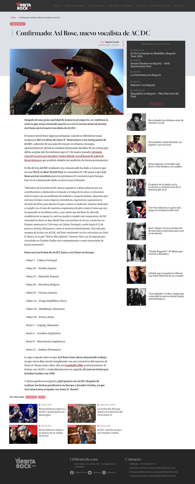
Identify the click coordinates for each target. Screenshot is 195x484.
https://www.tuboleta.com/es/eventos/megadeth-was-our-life (156, 94)
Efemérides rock (160, 5)
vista (37, 413)
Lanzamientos (97, 5)
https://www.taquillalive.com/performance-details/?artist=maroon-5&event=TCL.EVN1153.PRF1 (156, 84)
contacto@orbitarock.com (162, 468)
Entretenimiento (74, 5)
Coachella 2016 (73, 365)
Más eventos (156, 104)
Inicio (57, 5)
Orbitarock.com (81, 472)
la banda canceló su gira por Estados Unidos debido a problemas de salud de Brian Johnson (64, 156)
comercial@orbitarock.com (162, 476)
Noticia (17, 24)
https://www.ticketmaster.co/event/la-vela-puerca (156, 74)
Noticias (113, 5)
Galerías (178, 5)
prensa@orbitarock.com (165, 472)
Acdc (41, 397)
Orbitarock (97, 472)
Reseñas (127, 5)
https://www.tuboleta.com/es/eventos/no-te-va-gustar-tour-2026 (156, 54)
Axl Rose (31, 397)
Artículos (141, 5)
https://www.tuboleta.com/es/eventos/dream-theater (156, 64)
